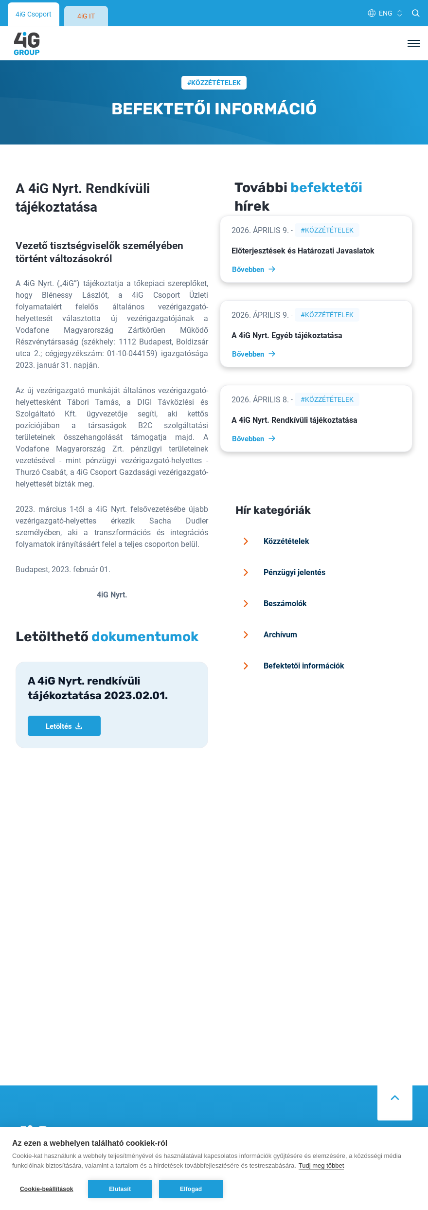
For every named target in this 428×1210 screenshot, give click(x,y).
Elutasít (120, 1189)
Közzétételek (216, 43)
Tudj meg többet (321, 1165)
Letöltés (64, 687)
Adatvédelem (240, 1115)
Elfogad (191, 1189)
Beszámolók (273, 564)
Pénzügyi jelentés (282, 533)
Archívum (268, 595)
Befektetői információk (292, 626)
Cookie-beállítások (46, 1189)
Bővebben (254, 230)
